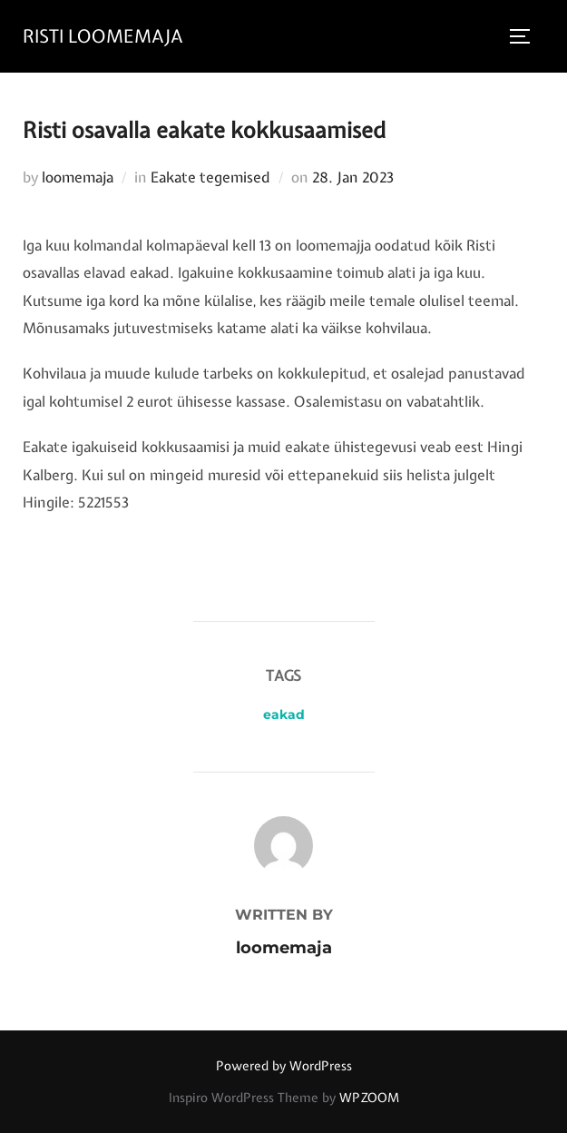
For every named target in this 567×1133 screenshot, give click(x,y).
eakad (284, 714)
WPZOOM (369, 1097)
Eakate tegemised (210, 177)
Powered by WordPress (284, 1066)
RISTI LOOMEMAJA (103, 36)
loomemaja (77, 177)
